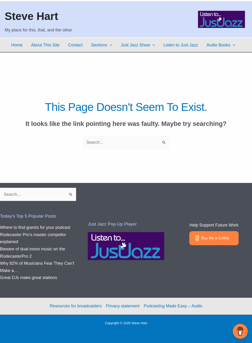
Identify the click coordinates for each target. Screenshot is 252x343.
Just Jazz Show (138, 45)
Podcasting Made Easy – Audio (173, 306)
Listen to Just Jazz (180, 45)
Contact (75, 45)
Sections (101, 45)
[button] (109, 45)
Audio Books (221, 45)
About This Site (45, 45)
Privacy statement (123, 306)
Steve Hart (31, 16)
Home (17, 45)
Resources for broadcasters (76, 306)
